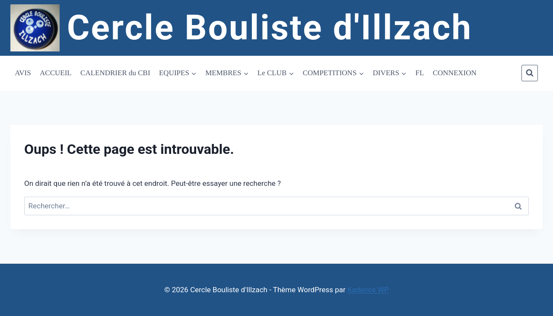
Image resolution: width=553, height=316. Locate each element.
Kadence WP (368, 289)
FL (420, 73)
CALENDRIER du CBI (115, 73)
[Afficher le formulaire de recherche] (529, 73)
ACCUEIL (56, 73)
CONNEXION (455, 73)
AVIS (23, 73)
